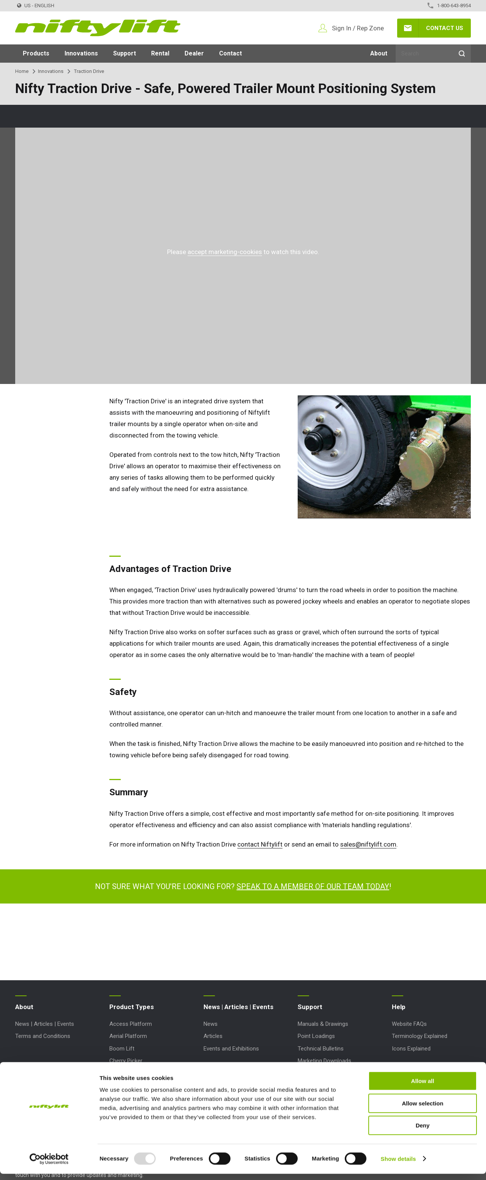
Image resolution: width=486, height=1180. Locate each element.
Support (124, 53)
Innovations (81, 53)
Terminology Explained (419, 1036)
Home (21, 71)
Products (36, 53)
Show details (398, 1165)
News (211, 1023)
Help (399, 1007)
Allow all (422, 1087)
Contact (230, 53)
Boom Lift (121, 1048)
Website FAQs (409, 1023)
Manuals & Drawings (323, 1023)
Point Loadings (316, 1036)
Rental (160, 53)
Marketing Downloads (324, 1060)
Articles (213, 1036)
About (378, 53)
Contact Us (444, 28)
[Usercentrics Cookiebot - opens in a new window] (49, 1165)
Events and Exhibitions (231, 1048)
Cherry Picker (125, 1060)
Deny (423, 1131)
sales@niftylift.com (368, 844)
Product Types (131, 1007)
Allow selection (422, 1109)
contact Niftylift (259, 844)
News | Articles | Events (44, 1023)
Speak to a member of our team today (313, 886)
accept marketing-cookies (225, 252)
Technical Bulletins (321, 1048)
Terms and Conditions (42, 1036)
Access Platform (130, 1023)
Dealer (194, 53)
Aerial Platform (128, 1036)
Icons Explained (411, 1048)
